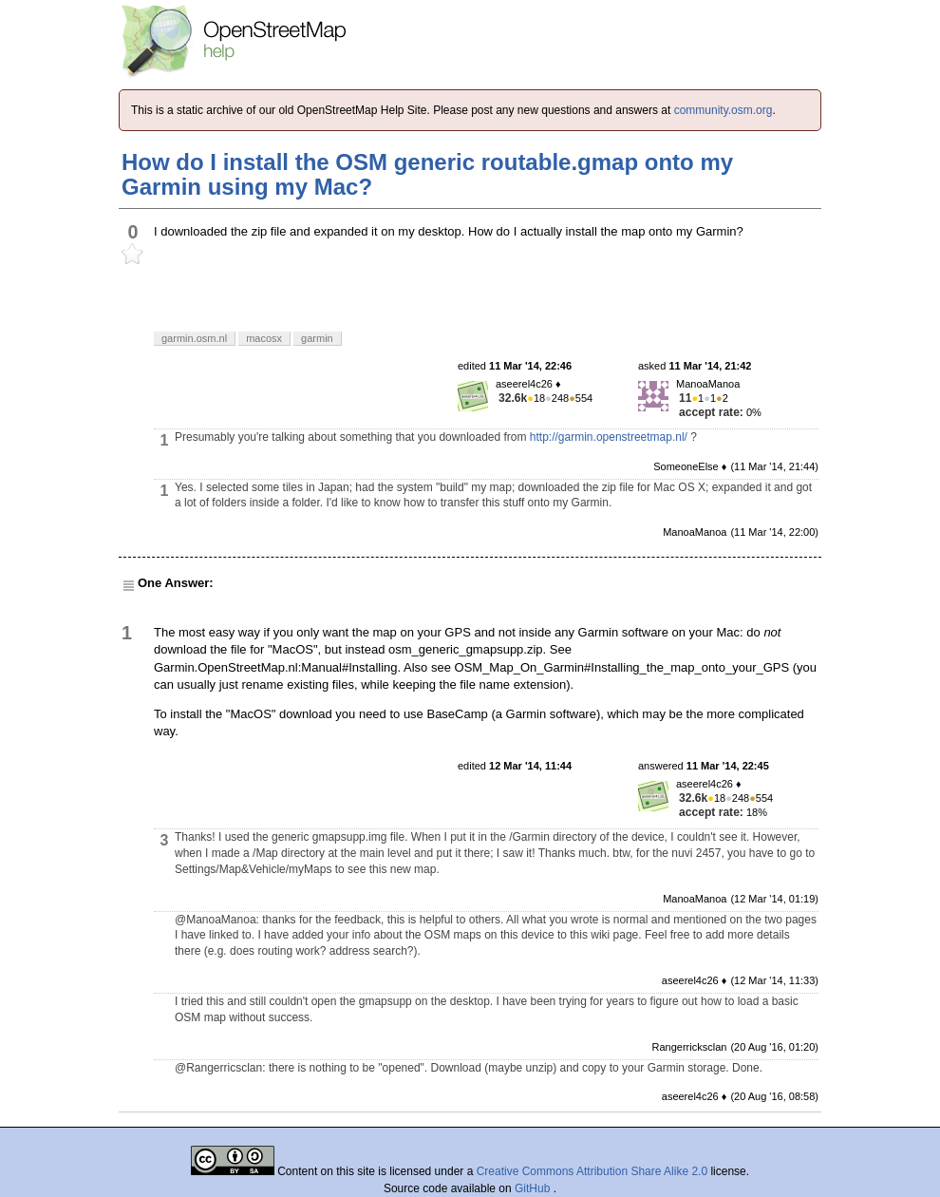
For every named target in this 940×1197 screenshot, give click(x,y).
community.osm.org (723, 110)
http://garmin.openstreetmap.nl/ (608, 437)
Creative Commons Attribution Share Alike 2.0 (592, 1171)
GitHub (534, 1188)
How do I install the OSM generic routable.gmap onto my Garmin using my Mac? (427, 174)
